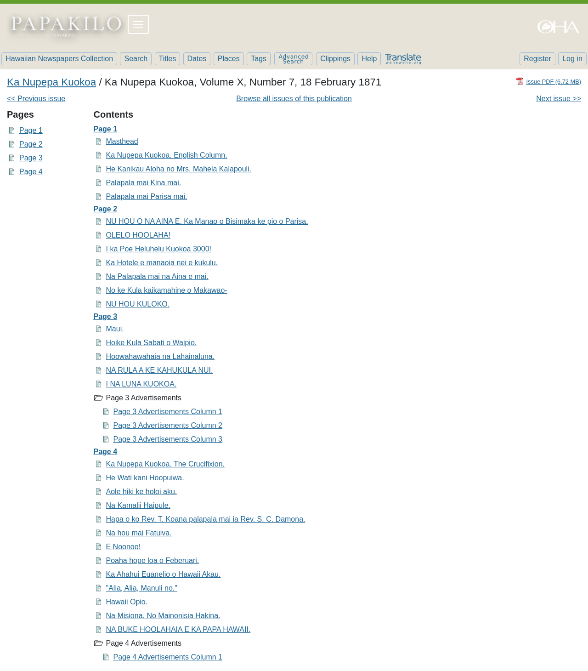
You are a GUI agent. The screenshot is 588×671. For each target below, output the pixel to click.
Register (537, 59)
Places (229, 59)
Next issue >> (558, 98)
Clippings (335, 59)
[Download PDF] (548, 81)
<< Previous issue (36, 98)
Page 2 (31, 144)
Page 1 (31, 130)
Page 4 (31, 172)
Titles (167, 59)
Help (369, 59)
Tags (258, 59)
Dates (197, 59)
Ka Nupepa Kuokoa (51, 82)
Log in (572, 59)
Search (135, 59)
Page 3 (31, 158)
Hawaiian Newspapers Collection (59, 59)
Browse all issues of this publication (294, 98)
